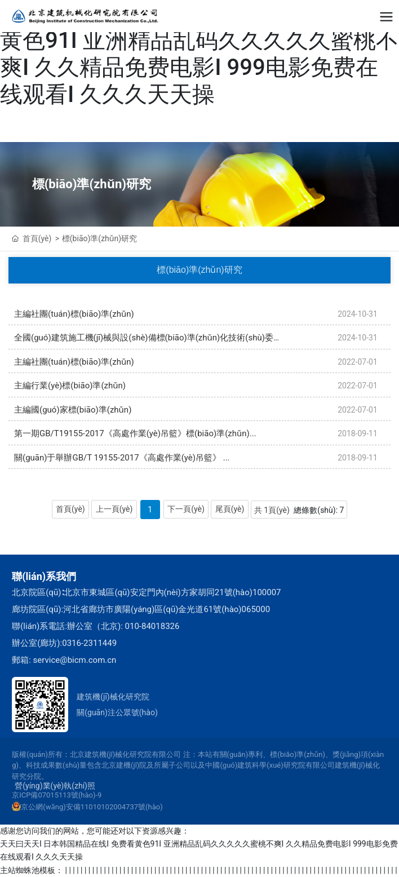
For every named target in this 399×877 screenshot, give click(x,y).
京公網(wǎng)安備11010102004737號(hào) (91, 807)
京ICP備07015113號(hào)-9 (56, 795)
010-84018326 (152, 626)
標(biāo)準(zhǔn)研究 (91, 184)
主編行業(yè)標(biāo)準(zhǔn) (70, 385)
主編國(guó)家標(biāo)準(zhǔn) (72, 410)
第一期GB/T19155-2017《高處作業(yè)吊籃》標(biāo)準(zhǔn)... (135, 433)
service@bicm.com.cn (75, 660)
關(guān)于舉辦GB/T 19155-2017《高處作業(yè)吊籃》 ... (122, 458)
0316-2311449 (89, 643)
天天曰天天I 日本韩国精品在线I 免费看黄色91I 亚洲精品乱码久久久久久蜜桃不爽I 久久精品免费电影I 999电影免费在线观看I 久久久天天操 (199, 54)
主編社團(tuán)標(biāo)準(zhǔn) (74, 314)
